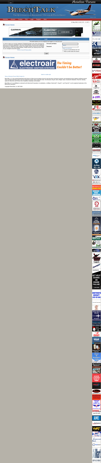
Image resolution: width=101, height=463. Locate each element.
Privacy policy (27, 50)
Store (45, 19)
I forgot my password (67, 48)
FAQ (26, 19)
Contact (20, 19)
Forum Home (10, 25)
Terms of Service (8, 76)
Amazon (13, 19)
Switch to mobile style (46, 74)
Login (31, 19)
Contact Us (21, 76)
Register (38, 19)
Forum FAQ (15, 76)
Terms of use (20, 50)
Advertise (5, 19)
